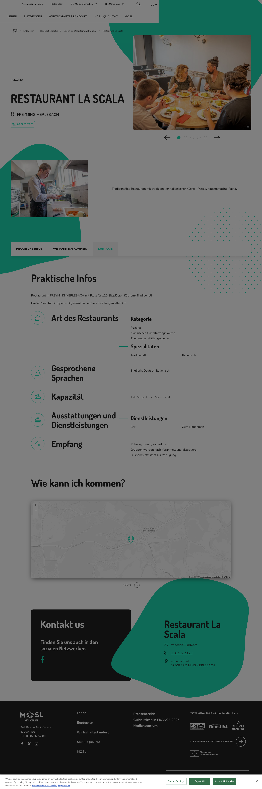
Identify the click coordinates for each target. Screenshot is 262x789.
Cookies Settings (176, 784)
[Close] (256, 784)
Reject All (200, 784)
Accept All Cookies (224, 784)
